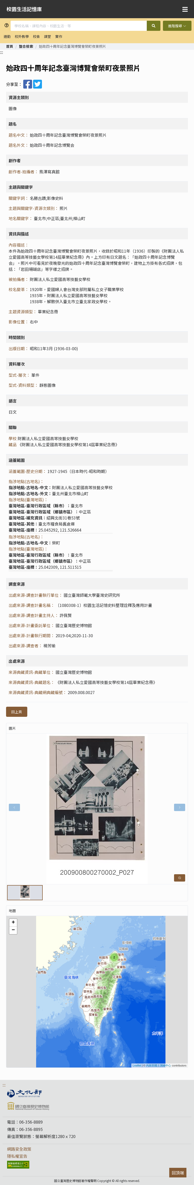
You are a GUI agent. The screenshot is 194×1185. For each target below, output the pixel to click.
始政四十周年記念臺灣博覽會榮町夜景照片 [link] (72, 46)
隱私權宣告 (17, 1156)
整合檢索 (26, 46)
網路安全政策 (19, 1149)
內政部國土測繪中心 (158, 1065)
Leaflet (137, 1065)
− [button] (13, 930)
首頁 (9, 46)
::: (1, 52)
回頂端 (178, 1173)
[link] (9, 46)
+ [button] (13, 923)
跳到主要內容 (10, 2)
